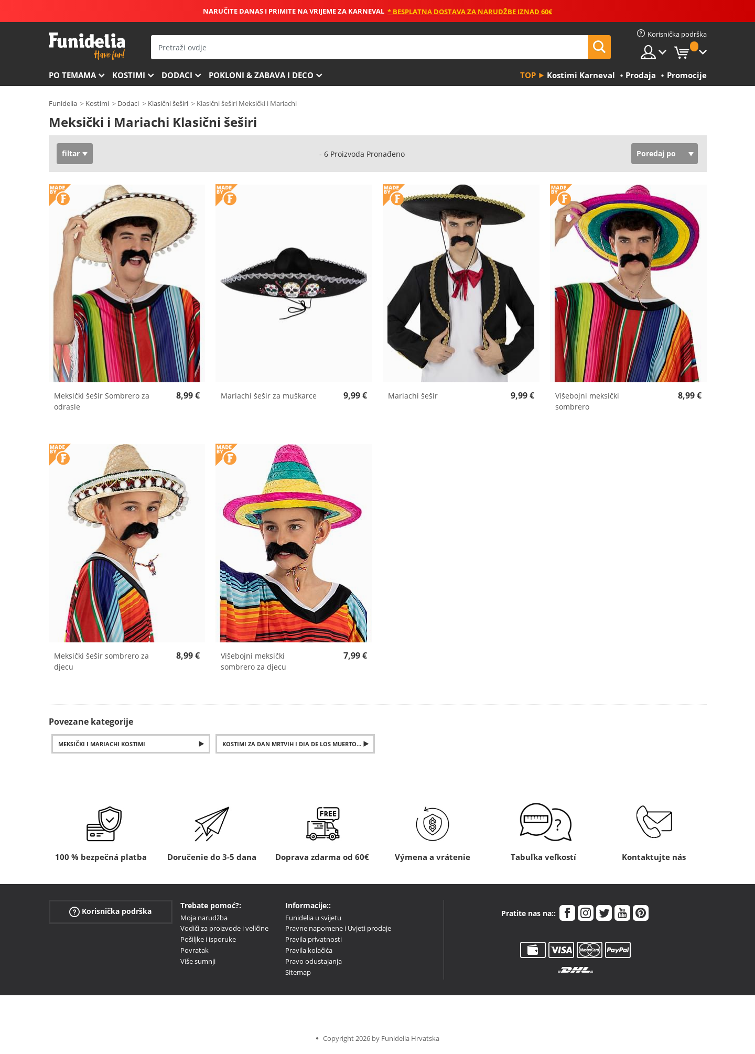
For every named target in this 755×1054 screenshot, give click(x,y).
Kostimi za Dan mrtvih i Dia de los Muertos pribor (298, 744)
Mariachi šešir (413, 396)
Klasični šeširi (168, 103)
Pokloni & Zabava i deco (261, 75)
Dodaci (176, 75)
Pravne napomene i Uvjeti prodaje (338, 928)
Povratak (194, 950)
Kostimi (128, 75)
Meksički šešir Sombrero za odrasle (101, 401)
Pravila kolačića (308, 950)
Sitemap (298, 972)
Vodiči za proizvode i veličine (224, 928)
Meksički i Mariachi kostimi (101, 744)
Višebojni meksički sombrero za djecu (253, 661)
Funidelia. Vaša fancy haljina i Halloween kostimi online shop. (87, 46)
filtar (71, 153)
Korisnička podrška (110, 911)
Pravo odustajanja (313, 961)
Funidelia (63, 103)
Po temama (72, 75)
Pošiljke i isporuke (208, 939)
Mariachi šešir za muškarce (269, 396)
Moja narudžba (204, 917)
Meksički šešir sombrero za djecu (101, 661)
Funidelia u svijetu (313, 917)
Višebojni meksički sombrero (587, 401)
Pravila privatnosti (313, 939)
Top (528, 75)
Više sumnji (197, 961)
